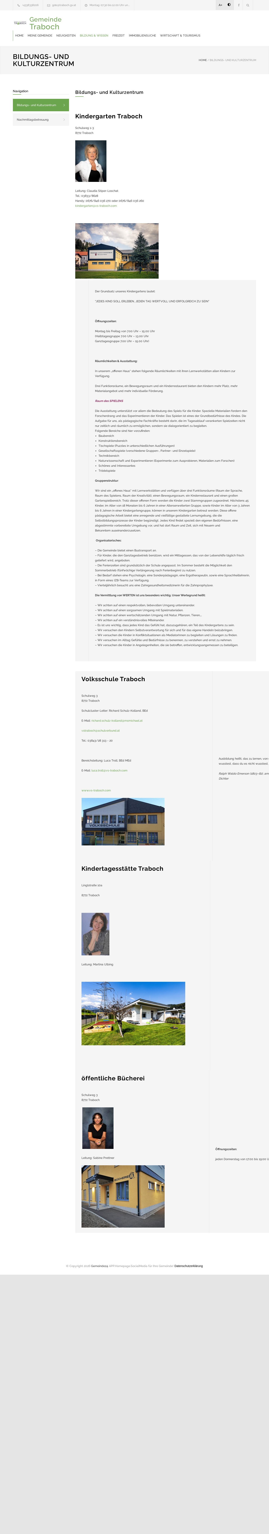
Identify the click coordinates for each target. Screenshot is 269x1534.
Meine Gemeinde (40, 35)
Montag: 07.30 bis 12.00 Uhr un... (110, 5)
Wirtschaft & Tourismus (180, 35)
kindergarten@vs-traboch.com (96, 205)
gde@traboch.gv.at (64, 5)
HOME (203, 60)
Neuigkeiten (66, 35)
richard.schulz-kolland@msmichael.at (117, 720)
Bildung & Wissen (94, 35)
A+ (220, 5)
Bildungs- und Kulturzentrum (36, 105)
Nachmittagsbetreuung (33, 119)
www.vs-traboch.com (96, 790)
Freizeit (118, 35)
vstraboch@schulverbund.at (100, 730)
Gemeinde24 (99, 1266)
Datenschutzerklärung (188, 1266)
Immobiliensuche (142, 35)
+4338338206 (30, 5)
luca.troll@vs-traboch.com (109, 770)
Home (19, 35)
